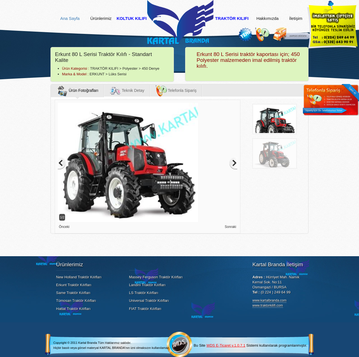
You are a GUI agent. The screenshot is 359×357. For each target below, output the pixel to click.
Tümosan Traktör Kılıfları (76, 300)
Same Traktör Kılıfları (73, 293)
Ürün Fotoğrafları (77, 90)
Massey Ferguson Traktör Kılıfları (156, 277)
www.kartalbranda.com (269, 300)
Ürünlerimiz (101, 18)
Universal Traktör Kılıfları (149, 300)
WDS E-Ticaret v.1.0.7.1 (225, 345)
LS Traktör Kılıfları (143, 293)
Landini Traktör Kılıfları (147, 285)
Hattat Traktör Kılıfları (73, 309)
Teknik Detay (127, 90)
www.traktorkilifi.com (267, 305)
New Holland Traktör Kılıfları (79, 277)
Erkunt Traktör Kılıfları (73, 285)
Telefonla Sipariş (176, 90)
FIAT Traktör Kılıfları (145, 309)
